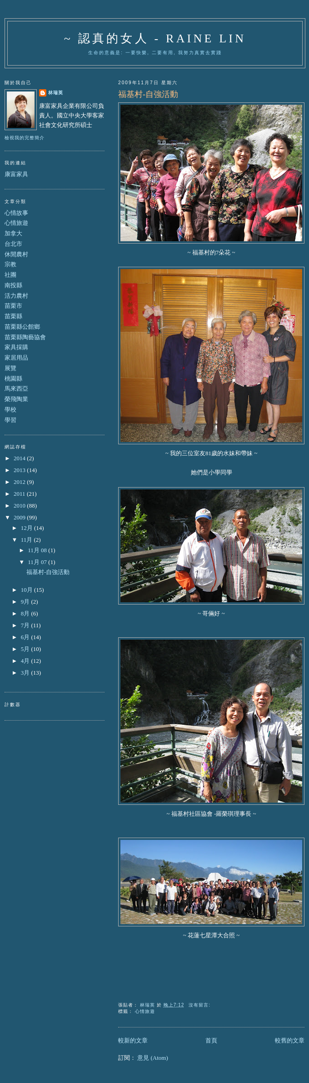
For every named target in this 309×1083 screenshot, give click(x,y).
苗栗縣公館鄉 (22, 326)
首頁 (211, 1040)
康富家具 (16, 174)
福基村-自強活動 (148, 94)
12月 (27, 527)
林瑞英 (55, 92)
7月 (26, 625)
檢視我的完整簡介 (25, 137)
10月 (27, 589)
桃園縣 (13, 378)
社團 (10, 274)
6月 (26, 637)
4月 (26, 660)
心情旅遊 (145, 1011)
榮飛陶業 (16, 399)
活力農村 (16, 295)
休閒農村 (16, 254)
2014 (20, 458)
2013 (20, 470)
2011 (20, 493)
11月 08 (38, 550)
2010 (20, 505)
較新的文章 (133, 1040)
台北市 (13, 243)
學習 (10, 420)
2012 (20, 481)
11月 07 (38, 562)
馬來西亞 (16, 388)
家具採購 (16, 347)
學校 (10, 409)
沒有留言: (200, 1004)
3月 (26, 672)
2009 (20, 517)
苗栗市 (13, 305)
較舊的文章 (289, 1040)
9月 (26, 601)
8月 (26, 613)
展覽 (10, 368)
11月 (27, 539)
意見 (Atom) (152, 1057)
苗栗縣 (13, 316)
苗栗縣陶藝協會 (25, 337)
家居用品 (16, 357)
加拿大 (13, 233)
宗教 (10, 264)
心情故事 (16, 212)
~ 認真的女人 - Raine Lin (155, 38)
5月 (26, 649)
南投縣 (13, 285)
